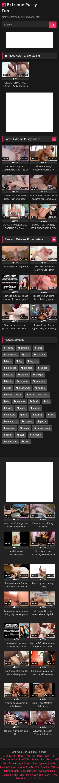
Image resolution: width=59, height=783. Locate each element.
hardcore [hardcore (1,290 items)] (10, 414)
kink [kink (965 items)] (25, 414)
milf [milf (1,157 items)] (52, 414)
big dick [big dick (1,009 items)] (44, 368)
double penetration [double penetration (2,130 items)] (38, 394)
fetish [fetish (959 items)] (35, 401)
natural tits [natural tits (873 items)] (11, 421)
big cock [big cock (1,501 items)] (28, 368)
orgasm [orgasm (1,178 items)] (28, 421)
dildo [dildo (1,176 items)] (8, 388)
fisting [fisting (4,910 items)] (9, 408)
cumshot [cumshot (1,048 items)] (40, 381)
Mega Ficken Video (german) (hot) (36, 763)
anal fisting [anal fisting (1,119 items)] (11, 354)
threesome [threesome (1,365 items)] (11, 441)
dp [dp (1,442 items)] (7, 401)
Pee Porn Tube (34, 755)
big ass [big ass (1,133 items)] (34, 361)
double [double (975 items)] (41, 388)
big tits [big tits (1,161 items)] (9, 374)
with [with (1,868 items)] (27, 441)
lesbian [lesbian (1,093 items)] (38, 414)
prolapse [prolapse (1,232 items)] (10, 428)
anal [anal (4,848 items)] (39, 348)
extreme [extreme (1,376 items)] (21, 401)
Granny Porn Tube (13, 755)
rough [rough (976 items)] (9, 434)
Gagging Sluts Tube (13, 774)
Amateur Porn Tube (19, 759)
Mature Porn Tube (42, 759)
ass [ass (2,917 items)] (27, 354)
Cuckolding (37, 778)
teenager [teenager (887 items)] (37, 434)
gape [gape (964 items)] (22, 408)
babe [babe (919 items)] (8, 361)
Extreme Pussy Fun (19, 8)
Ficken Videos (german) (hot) (16, 767)
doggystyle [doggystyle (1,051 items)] (24, 388)
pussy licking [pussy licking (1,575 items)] (43, 428)
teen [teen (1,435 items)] (22, 434)
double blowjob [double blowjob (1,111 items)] (13, 394)
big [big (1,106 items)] (20, 361)
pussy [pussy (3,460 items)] (26, 428)
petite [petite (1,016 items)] (43, 421)
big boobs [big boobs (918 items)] (11, 368)
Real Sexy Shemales (38, 774)
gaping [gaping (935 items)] (36, 408)
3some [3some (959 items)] (9, 348)
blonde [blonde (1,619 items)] (24, 374)
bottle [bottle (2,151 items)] (9, 381)
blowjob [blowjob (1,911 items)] (39, 374)
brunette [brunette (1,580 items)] (24, 381)
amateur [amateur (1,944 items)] (25, 348)
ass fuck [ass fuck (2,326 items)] (41, 354)
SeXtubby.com (29, 771)
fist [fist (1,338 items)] (47, 401)
